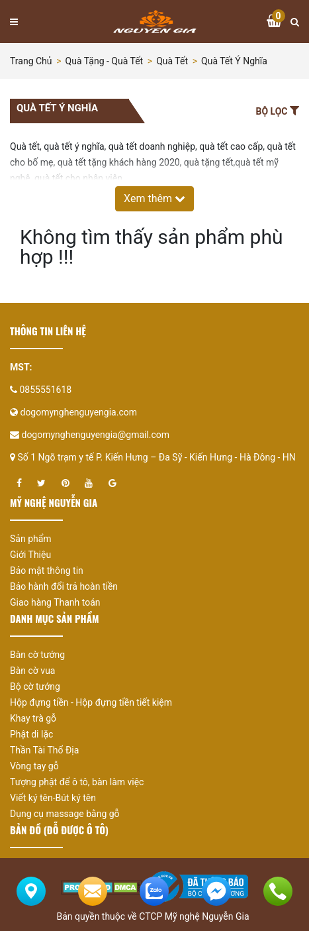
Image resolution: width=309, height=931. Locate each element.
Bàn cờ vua (32, 670)
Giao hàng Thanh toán (55, 602)
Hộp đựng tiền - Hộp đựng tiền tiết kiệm (91, 702)
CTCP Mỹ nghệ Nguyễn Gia (194, 916)
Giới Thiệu (30, 554)
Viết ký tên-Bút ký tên (53, 798)
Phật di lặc (31, 734)
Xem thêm (154, 198)
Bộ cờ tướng (35, 686)
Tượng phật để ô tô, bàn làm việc (77, 782)
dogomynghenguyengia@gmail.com (95, 434)
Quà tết (172, 61)
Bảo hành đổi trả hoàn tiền (64, 586)
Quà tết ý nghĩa (234, 61)
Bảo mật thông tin (46, 570)
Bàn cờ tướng (37, 654)
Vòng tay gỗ (34, 766)
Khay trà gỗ (33, 718)
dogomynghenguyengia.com (78, 412)
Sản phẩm (31, 538)
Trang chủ (31, 61)
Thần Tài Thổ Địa (44, 750)
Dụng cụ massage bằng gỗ (65, 813)
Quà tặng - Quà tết (105, 61)
